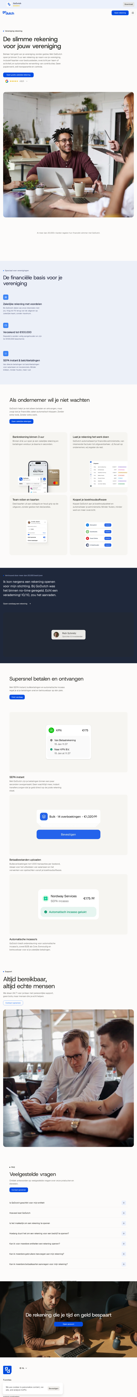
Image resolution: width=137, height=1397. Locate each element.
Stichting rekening (89, 1294)
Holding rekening (89, 1300)
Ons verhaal (87, 1322)
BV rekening (87, 1273)
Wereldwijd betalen (63, 1284)
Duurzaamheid (88, 1327)
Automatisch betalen (63, 1300)
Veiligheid (59, 1332)
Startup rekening (88, 1305)
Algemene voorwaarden (39, 1367)
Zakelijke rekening (62, 1268)
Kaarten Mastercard (63, 1273)
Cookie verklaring (60, 1367)
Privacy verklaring (17, 1367)
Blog (84, 1332)
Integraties (59, 1305)
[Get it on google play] (18, 1350)
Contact (58, 1322)
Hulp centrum (60, 1327)
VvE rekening (87, 1289)
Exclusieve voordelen (64, 1338)
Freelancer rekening (90, 1278)
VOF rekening (87, 1284)
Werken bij (86, 1338)
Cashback (59, 1289)
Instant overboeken (63, 1278)
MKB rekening (87, 1268)
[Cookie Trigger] (80, 1367)
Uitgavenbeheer (61, 1294)
